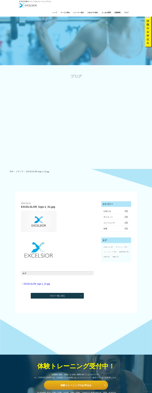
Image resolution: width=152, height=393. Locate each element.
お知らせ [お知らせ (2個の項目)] (108, 247)
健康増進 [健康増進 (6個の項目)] (124, 252)
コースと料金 (65, 12)
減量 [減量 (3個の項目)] (115, 257)
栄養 (105, 228)
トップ (54, 12)
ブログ (126, 12)
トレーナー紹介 (78, 12)
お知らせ (107, 211)
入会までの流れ (92, 12)
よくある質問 (106, 12)
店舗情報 (117, 12)
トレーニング (109, 223)
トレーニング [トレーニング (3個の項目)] (109, 252)
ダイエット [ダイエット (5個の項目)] (121, 247)
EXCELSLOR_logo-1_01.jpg (37, 284)
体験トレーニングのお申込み (76, 383)
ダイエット (108, 217)
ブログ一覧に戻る (57, 296)
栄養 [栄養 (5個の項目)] (106, 257)
